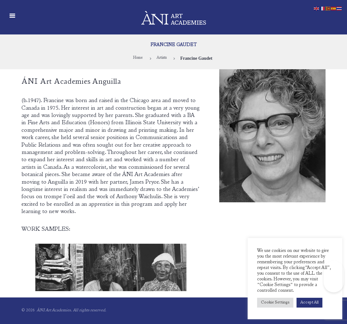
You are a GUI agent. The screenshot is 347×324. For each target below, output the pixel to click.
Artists (162, 58)
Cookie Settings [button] (275, 303)
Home (136, 58)
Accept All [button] (309, 303)
